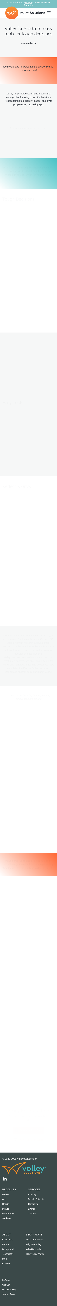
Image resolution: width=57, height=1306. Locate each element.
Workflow (6, 1218)
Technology (7, 1254)
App (4, 1199)
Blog (4, 1259)
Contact (6, 1263)
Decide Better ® (36, 1199)
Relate (5, 1194)
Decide (5, 1204)
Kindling (32, 1194)
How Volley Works (35, 1254)
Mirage (5, 1209)
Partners (6, 1244)
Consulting (33, 1204)
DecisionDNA (8, 1213)
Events (31, 1209)
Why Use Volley (33, 1244)
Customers (7, 1239)
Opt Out (6, 1285)
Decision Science (34, 1239)
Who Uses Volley (34, 1249)
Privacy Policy (9, 1289)
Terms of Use (8, 1294)
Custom (32, 1213)
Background (8, 1249)
